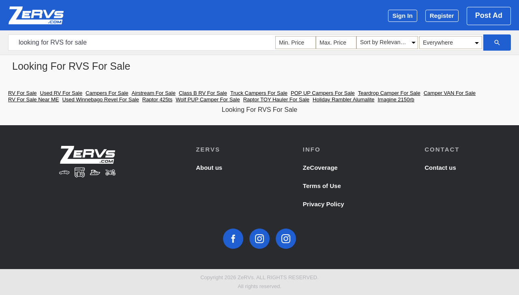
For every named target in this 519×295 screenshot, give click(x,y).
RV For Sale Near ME (33, 99)
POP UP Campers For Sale (323, 93)
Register (442, 15)
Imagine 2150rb (395, 99)
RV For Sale (22, 93)
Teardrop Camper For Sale (389, 93)
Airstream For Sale (154, 93)
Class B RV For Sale (203, 93)
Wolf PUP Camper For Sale (208, 99)
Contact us (440, 167)
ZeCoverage (320, 167)
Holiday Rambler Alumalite (343, 99)
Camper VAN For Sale (450, 93)
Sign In (402, 15)
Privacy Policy (323, 204)
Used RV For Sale (61, 93)
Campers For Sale (107, 93)
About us (209, 167)
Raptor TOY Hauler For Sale (276, 99)
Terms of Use (322, 185)
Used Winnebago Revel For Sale (100, 99)
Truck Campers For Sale (258, 93)
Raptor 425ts (157, 99)
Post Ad (488, 15)
